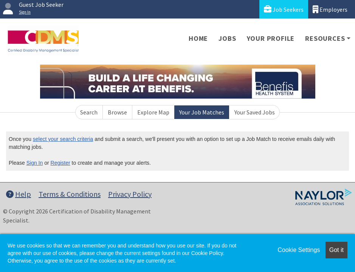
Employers (330, 9)
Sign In (34, 163)
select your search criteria (63, 139)
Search (89, 112)
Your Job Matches (201, 112)
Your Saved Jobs (254, 112)
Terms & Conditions (70, 194)
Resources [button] (325, 38)
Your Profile (271, 38)
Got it (336, 250)
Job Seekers (284, 9)
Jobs (227, 38)
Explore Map (153, 112)
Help (18, 194)
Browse (117, 112)
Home (198, 38)
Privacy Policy (130, 194)
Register (60, 163)
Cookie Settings (298, 250)
